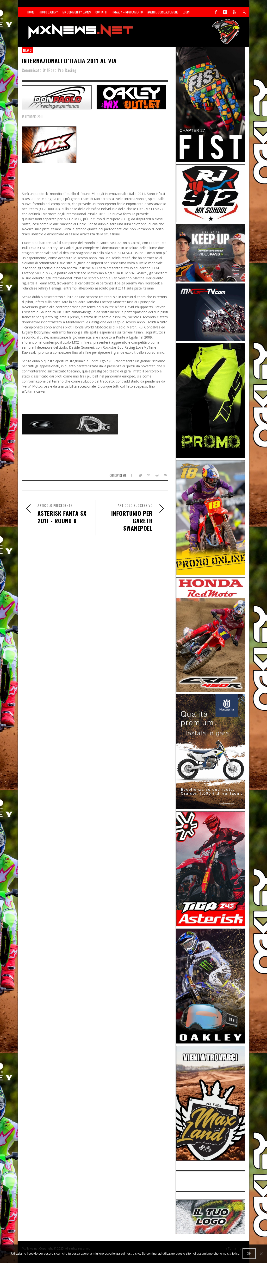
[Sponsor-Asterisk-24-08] (210, 868)
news (27, 50)
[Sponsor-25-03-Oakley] (210, 985)
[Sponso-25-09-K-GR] (210, 751)
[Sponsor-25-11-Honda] (210, 634)
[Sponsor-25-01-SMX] (210, 252)
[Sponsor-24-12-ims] (210, 400)
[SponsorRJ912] (210, 192)
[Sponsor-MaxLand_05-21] (210, 1102)
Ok (249, 1254)
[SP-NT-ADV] (210, 1216)
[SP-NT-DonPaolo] (57, 96)
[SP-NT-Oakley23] (131, 96)
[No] (261, 1253)
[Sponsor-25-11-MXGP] (210, 312)
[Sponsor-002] (210, 517)
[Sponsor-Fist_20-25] (210, 104)
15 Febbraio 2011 (32, 116)
